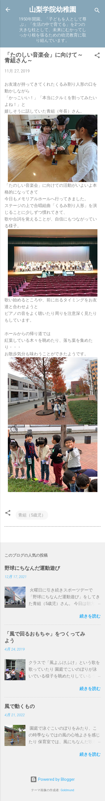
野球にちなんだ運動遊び (32, 568)
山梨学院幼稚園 (52, 9)
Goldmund (67, 790)
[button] (97, 56)
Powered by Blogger (52, 779)
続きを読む (90, 616)
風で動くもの (19, 706)
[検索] (97, 11)
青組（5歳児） (32, 515)
